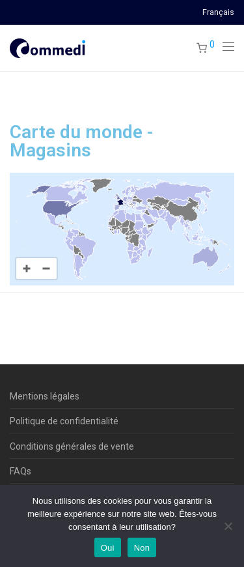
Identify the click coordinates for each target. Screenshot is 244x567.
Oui (108, 548)
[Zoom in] (26, 268)
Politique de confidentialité (64, 421)
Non (142, 548)
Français (218, 12)
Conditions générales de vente (72, 446)
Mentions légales (44, 396)
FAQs (20, 471)
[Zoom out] (46, 268)
